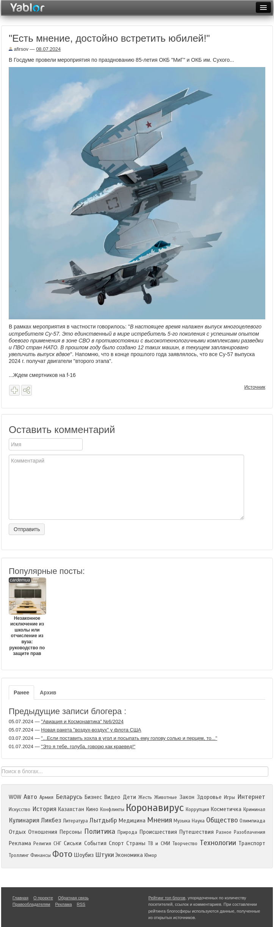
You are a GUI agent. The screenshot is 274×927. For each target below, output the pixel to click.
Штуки (104, 855)
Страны (136, 843)
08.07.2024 (48, 49)
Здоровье (209, 797)
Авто (30, 797)
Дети (129, 797)
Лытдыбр (103, 820)
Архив (48, 692)
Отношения (42, 832)
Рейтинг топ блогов (167, 898)
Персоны (70, 832)
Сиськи (72, 843)
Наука (198, 821)
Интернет (251, 797)
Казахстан (71, 809)
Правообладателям (31, 904)
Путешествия (196, 832)
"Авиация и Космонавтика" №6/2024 (82, 721)
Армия (46, 797)
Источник (255, 387)
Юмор (150, 855)
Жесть (145, 797)
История (44, 809)
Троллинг (19, 855)
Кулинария (24, 820)
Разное (224, 832)
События (95, 843)
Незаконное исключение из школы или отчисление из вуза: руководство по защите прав (27, 617)
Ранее (21, 692)
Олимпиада (252, 821)
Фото (62, 854)
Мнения (159, 820)
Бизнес (93, 797)
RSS (81, 904)
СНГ (57, 844)
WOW (15, 797)
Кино (92, 809)
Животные (165, 797)
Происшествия (158, 832)
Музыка (182, 821)
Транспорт (251, 843)
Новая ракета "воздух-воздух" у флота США (91, 730)
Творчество (184, 844)
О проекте (43, 898)
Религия (42, 844)
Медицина (132, 820)
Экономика (129, 855)
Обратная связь (73, 898)
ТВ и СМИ (159, 844)
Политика (99, 831)
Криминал (254, 810)
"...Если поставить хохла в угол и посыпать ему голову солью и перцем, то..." (129, 738)
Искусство (19, 810)
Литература (75, 821)
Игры (229, 797)
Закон (186, 797)
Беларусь (69, 797)
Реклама (20, 843)
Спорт (116, 843)
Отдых (17, 832)
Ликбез (51, 820)
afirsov (18, 49)
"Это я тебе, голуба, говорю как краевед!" (88, 746)
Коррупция (197, 810)
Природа (127, 832)
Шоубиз (84, 855)
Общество (222, 820)
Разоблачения (249, 832)
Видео (112, 797)
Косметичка (226, 809)
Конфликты (112, 810)
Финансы (40, 855)
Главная (20, 898)
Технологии (218, 842)
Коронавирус (155, 807)
